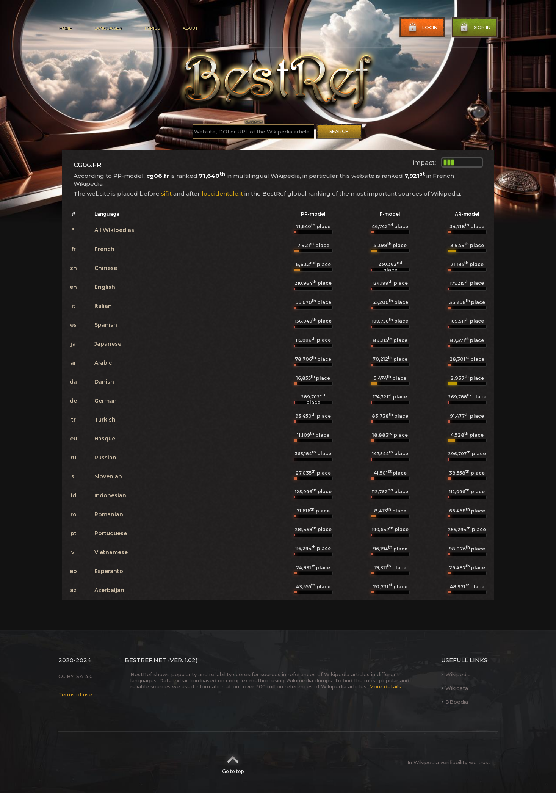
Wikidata (454, 688)
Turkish (105, 419)
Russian (105, 457)
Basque (104, 438)
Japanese (107, 343)
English (104, 287)
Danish (104, 381)
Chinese (105, 268)
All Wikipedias (114, 230)
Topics (152, 28)
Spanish (105, 324)
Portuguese (110, 533)
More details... (386, 686)
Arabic (103, 362)
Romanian (108, 514)
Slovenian (108, 476)
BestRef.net (145, 660)
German (105, 400)
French (104, 249)
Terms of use (75, 694)
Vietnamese (111, 552)
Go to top (233, 762)
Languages (107, 28)
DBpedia (454, 702)
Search (339, 131)
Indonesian (110, 495)
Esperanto (108, 571)
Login (422, 27)
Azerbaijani (110, 590)
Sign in (474, 27)
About (190, 28)
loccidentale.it (222, 193)
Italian (103, 305)
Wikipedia (456, 674)
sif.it (166, 193)
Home (65, 28)
